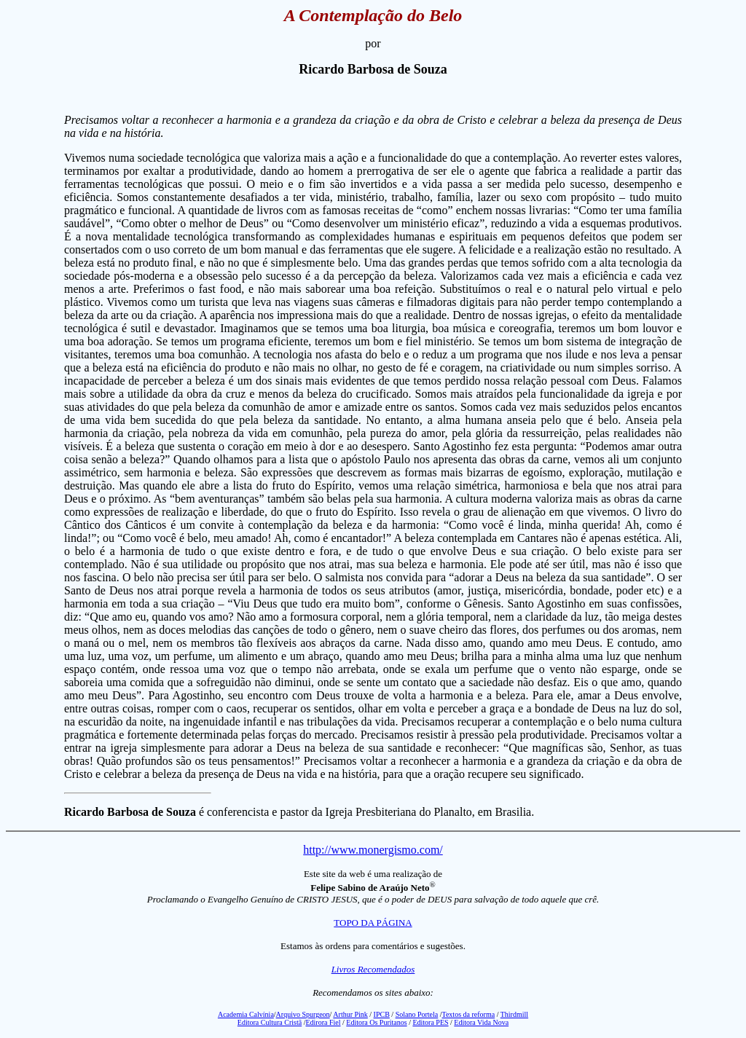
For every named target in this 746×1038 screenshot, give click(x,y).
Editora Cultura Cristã (269, 1022)
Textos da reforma (468, 1014)
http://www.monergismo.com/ (373, 850)
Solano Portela (417, 1014)
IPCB (382, 1014)
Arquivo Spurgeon (303, 1014)
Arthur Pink (350, 1014)
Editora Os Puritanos (376, 1022)
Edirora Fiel (322, 1022)
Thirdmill (514, 1014)
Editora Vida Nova (481, 1022)
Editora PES (430, 1022)
